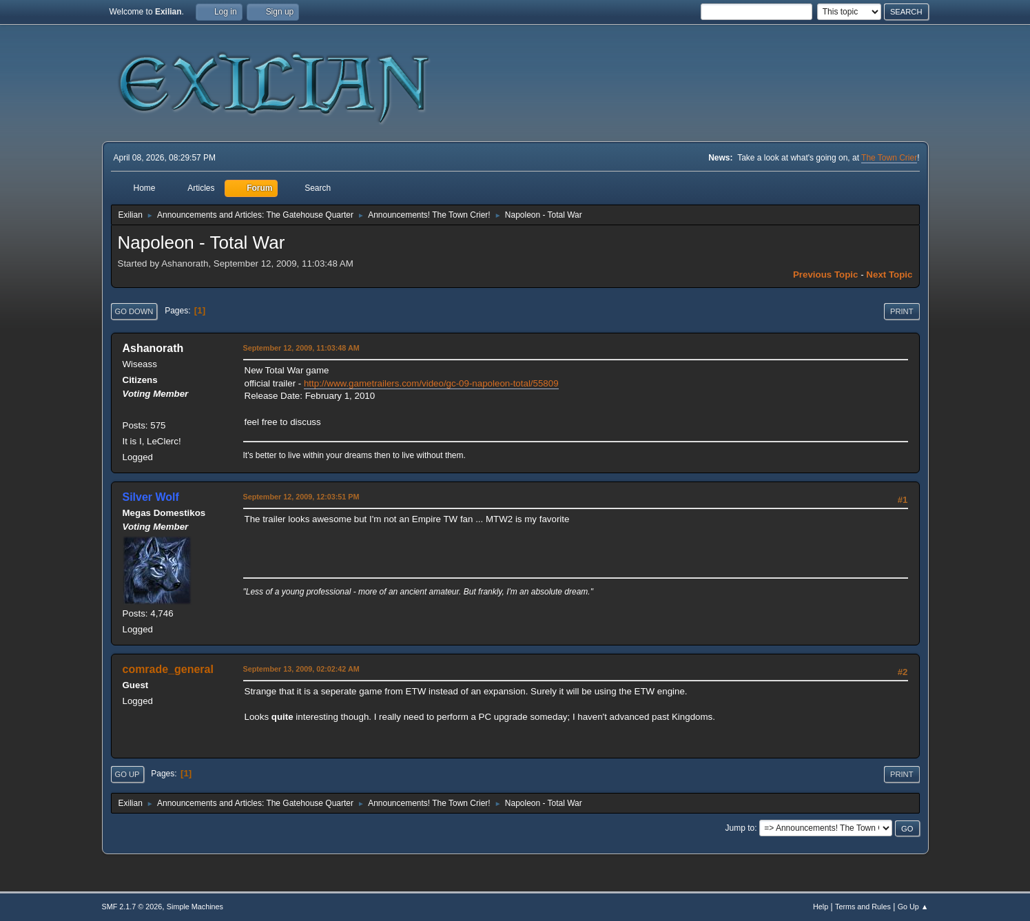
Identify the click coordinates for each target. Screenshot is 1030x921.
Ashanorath (153, 348)
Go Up (127, 774)
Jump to (740, 828)
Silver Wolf (151, 497)
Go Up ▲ (913, 906)
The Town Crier (889, 158)
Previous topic (825, 274)
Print (902, 311)
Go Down (134, 311)
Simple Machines (195, 906)
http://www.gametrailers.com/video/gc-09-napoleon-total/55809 (431, 383)
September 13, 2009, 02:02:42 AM (301, 669)
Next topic (889, 274)
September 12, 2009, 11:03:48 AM (301, 348)
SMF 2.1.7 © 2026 (132, 906)
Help (820, 906)
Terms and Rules (863, 906)
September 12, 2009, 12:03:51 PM (301, 497)
